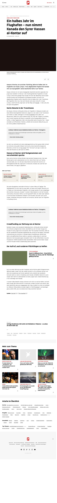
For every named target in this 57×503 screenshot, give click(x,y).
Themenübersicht (16, 407)
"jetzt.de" (13, 293)
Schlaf (10, 422)
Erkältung (22, 420)
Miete (11, 414)
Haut (28, 420)
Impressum (11, 442)
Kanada (37, 103)
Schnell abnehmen (41, 426)
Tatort (37, 428)
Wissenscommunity (6, 407)
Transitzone (29, 333)
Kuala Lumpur (16, 333)
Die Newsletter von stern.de (13, 405)
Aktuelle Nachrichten (39, 405)
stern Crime (40, 6)
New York (17, 414)
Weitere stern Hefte (44, 407)
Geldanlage (49, 412)
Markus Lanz (15, 6)
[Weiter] (54, 7)
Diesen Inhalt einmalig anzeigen (16, 137)
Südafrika (23, 414)
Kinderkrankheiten (40, 420)
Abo (49, 3)
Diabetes (16, 420)
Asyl (18, 165)
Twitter (41, 186)
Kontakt (22, 445)
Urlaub (29, 414)
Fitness (32, 420)
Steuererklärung (31, 426)
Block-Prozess (21, 6)
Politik (51, 6)
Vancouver (34, 333)
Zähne (21, 422)
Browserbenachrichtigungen (30, 445)
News (3, 6)
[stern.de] (28, 3)
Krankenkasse (5, 414)
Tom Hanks (23, 148)
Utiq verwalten (12, 444)
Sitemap (24, 407)
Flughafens (32, 114)
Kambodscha (43, 333)
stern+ (28, 6)
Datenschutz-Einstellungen (41, 444)
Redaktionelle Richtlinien (29, 442)
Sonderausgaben (5, 409)
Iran (11, 6)
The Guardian (9, 335)
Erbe (43, 412)
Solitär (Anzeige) (5, 416)
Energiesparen (37, 412)
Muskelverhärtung (20, 428)
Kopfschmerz (49, 420)
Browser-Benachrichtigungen (30, 409)
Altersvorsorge (11, 412)
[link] (54, 3)
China (24, 412)
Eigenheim (30, 412)
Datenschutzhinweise (42, 442)
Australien (18, 412)
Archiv (47, 405)
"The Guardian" (22, 293)
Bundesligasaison (30, 428)
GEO (31, 6)
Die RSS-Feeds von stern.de (26, 405)
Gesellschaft (47, 6)
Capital (35, 6)
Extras (7, 6)
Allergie (10, 420)
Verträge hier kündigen (25, 444)
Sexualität (16, 422)
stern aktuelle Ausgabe (33, 407)
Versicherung (35, 414)
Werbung (32, 444)
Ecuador (38, 333)
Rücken (5, 422)
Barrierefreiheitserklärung (19, 442)
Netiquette (18, 444)
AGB (36, 442)
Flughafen (20, 333)
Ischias (13, 428)
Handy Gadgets (44, 428)
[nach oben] (53, 439)
